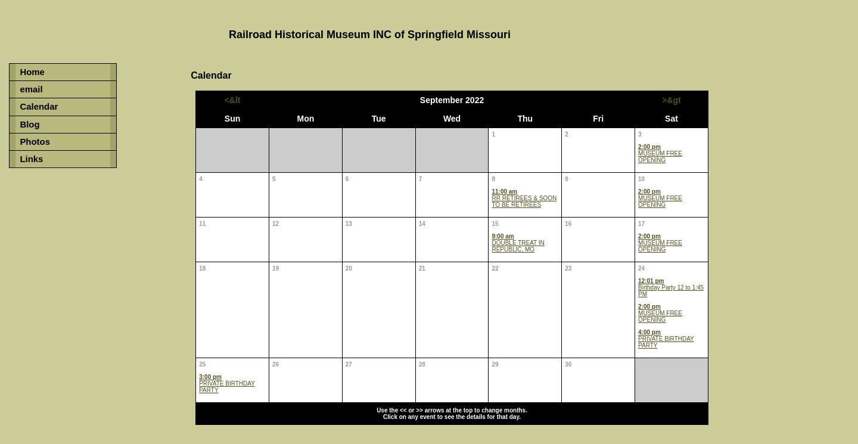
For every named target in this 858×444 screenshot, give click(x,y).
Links (31, 159)
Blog (29, 124)
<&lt (233, 100)
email (31, 89)
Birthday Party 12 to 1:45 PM (671, 287)
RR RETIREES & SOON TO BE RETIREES (524, 198)
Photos (35, 141)
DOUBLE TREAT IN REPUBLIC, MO (518, 243)
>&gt (671, 100)
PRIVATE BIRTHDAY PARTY (666, 339)
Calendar (39, 106)
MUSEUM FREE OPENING (660, 153)
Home (32, 72)
